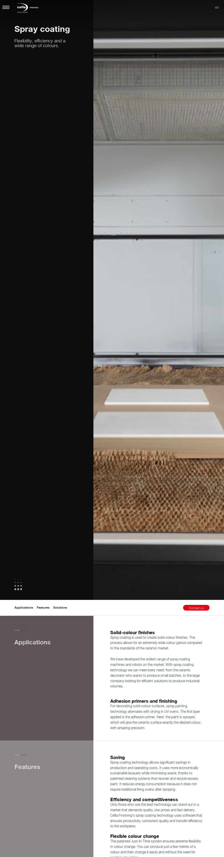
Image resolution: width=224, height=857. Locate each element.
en (217, 7)
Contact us (196, 608)
